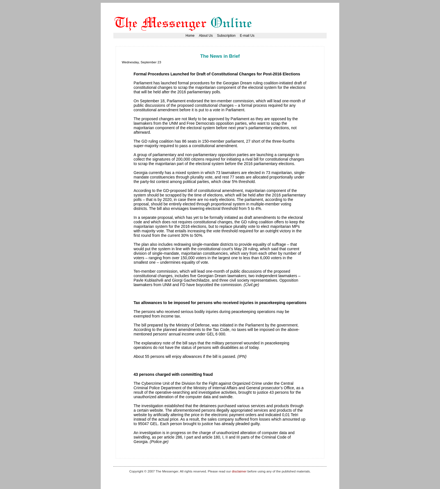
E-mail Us (247, 36)
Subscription (226, 36)
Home (189, 36)
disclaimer (239, 471)
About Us (206, 36)
